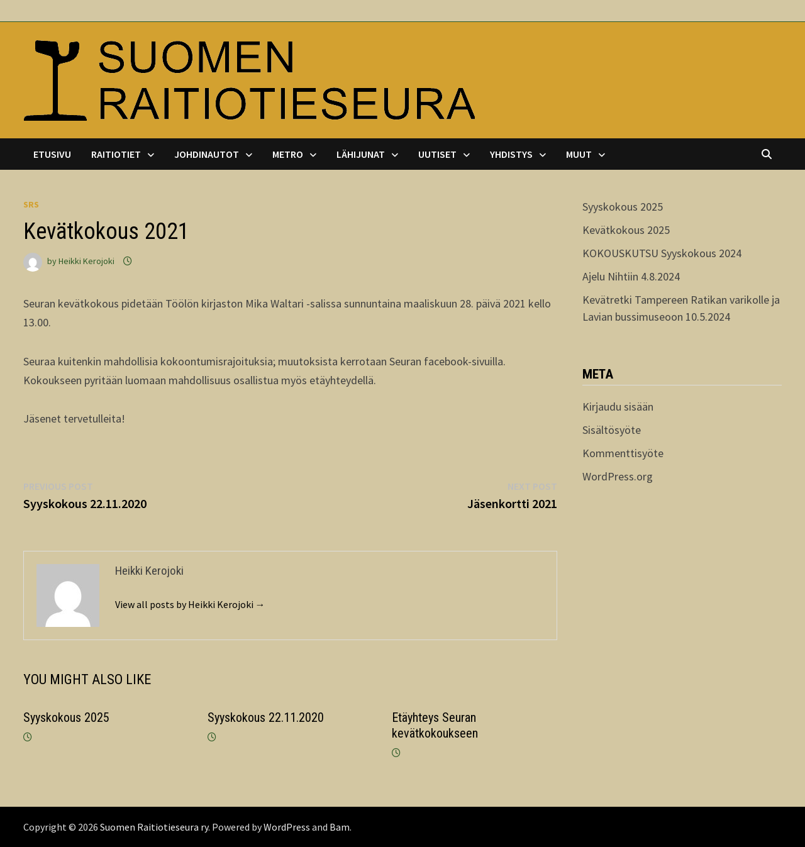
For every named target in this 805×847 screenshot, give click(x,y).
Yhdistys (511, 154)
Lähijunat (360, 154)
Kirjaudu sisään (617, 406)
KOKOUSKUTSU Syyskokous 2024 (661, 253)
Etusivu (52, 154)
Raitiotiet (116, 154)
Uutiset (437, 154)
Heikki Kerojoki (86, 261)
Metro (287, 154)
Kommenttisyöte (622, 453)
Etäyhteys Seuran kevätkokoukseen (435, 725)
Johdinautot (206, 154)
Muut (579, 154)
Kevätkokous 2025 (626, 230)
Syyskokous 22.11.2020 (266, 717)
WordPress (287, 827)
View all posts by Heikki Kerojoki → (190, 604)
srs (31, 204)
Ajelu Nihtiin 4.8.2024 (631, 276)
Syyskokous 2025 (66, 717)
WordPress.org (617, 476)
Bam (340, 827)
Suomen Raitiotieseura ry (154, 827)
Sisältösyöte (611, 430)
